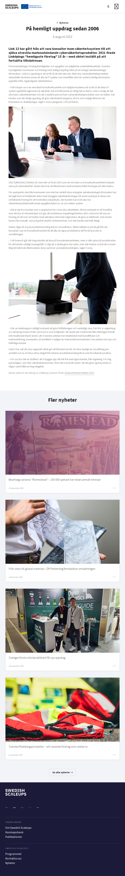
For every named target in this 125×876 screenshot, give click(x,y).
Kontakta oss (13, 859)
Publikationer (13, 837)
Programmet (13, 854)
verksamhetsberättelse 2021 (79, 373)
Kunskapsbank (14, 832)
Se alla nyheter (62, 772)
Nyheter (64, 23)
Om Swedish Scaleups (18, 828)
